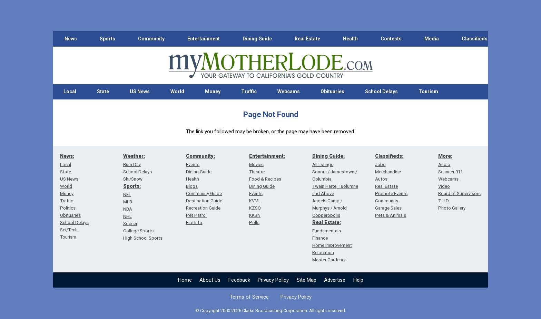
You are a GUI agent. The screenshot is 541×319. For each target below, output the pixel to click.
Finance (320, 238)
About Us (209, 280)
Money (212, 91)
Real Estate (307, 38)
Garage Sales (388, 208)
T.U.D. (444, 200)
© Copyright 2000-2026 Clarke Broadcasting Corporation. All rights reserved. (270, 310)
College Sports (138, 230)
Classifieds (475, 38)
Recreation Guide (203, 208)
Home (185, 280)
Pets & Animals (390, 215)
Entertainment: (267, 156)
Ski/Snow (132, 179)
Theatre (257, 171)
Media (431, 38)
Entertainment (203, 38)
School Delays (381, 91)
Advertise (334, 280)
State (103, 91)
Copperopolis (326, 215)
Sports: (132, 186)
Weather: (134, 156)
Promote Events (391, 193)
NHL (127, 216)
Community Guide (204, 193)
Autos (381, 179)
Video (444, 186)
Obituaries (332, 91)
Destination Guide (204, 200)
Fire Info (194, 222)
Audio (444, 164)
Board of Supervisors (459, 193)
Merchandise (388, 171)
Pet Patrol (196, 215)
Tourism (428, 91)
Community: (200, 156)
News (71, 38)
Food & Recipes (265, 179)
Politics (68, 208)
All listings (322, 164)
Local (69, 91)
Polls (254, 222)
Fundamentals (326, 230)
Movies (256, 164)
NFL (127, 194)
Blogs (192, 186)
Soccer (130, 223)
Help (358, 280)
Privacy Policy (273, 280)
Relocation (323, 252)
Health (350, 38)
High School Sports (143, 238)
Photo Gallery (451, 208)
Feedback (239, 280)
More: (445, 156)
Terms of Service (249, 297)
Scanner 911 (450, 171)
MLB (127, 201)
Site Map (306, 280)
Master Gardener (329, 259)
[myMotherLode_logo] (270, 65)
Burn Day (132, 164)
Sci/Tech (69, 229)
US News (140, 91)
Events (192, 164)
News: (67, 156)
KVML (255, 200)
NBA (127, 209)
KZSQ (255, 208)
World (177, 91)
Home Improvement (332, 245)
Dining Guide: (328, 156)
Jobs (380, 164)
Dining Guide (257, 38)
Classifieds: (389, 156)
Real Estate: (326, 222)
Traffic (249, 91)
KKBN (254, 215)
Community (151, 38)
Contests (391, 38)
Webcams (288, 91)
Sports (107, 38)
